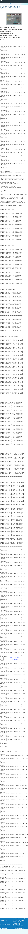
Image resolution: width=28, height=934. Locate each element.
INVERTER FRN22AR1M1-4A (5, 465)
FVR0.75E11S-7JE (17, 54)
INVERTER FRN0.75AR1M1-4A (6, 453)
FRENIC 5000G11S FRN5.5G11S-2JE (13, 562)
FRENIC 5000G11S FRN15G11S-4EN (13, 693)
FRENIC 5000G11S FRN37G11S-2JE (13, 581)
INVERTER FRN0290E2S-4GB (5, 389)
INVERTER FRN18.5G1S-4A (5, 519)
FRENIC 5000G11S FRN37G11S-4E (12, 704)
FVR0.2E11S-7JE (17, 49)
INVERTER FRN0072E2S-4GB (5, 379)
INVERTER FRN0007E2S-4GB (5, 370)
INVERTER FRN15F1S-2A (5, 411)
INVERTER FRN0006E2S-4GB (5, 369)
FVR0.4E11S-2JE (17, 84)
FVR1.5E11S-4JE (17, 119)
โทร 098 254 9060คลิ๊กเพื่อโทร (14, 658)
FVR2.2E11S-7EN (17, 76)
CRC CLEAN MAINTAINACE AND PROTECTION (15, 178)
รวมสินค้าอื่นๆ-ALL (20, 205)
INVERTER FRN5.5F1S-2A (5, 407)
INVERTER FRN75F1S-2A (5, 421)
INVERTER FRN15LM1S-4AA (5, 894)
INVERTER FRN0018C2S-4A (5, 280)
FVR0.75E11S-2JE (17, 87)
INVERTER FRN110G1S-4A (5, 530)
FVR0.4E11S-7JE (17, 51)
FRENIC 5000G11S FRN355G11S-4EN (13, 736)
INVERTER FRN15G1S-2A (5, 493)
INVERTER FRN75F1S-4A (5, 443)
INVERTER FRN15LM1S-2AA (5, 875)
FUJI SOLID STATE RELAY (22, 176)
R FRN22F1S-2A (7, 414)
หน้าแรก (2, 6)
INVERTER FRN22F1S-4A (5, 436)
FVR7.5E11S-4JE (17, 130)
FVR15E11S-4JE (17, 136)
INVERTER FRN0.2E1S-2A (5, 301)
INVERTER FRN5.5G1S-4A (5, 513)
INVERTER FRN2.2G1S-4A (5, 511)
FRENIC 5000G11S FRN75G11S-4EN (13, 712)
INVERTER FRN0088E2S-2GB (5, 362)
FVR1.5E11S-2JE (17, 89)
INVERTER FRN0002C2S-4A (5, 272)
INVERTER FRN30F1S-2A (5, 415)
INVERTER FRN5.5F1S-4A (5, 429)
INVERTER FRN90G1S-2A (5, 504)
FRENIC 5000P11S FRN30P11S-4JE (12, 818)
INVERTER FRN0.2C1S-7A (5, 212)
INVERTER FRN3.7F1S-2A (5, 406)
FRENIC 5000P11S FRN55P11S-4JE (12, 826)
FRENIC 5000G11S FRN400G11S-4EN (13, 739)
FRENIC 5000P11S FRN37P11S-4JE (12, 820)
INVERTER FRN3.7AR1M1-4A (6, 457)
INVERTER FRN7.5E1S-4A (5, 327)
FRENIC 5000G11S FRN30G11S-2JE (13, 579)
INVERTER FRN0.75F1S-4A (5, 424)
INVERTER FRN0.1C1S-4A (5, 231)
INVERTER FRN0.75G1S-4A (5, 508)
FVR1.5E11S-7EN (17, 73)
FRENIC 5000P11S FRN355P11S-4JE (13, 853)
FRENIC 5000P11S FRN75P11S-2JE (12, 780)
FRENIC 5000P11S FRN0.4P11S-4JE (13, 788)
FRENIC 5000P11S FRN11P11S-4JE (12, 807)
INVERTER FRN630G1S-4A (5, 543)
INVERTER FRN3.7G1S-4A (5, 512)
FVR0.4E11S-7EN (17, 68)
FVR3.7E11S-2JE (17, 95)
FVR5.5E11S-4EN (17, 157)
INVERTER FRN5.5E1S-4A (5, 326)
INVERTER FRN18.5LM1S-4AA (6, 897)
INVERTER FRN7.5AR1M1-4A (6, 460)
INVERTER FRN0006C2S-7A (5, 250)
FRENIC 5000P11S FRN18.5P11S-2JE (13, 763)
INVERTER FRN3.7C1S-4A (5, 239)
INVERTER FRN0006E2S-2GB (5, 351)
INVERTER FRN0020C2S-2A (5, 264)
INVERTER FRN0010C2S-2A (5, 261)
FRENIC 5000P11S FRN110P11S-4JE (13, 834)
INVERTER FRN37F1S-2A (5, 417)
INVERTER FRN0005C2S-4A (5, 275)
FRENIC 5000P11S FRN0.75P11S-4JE (13, 791)
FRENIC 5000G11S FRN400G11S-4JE (13, 663)
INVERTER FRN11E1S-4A (5, 329)
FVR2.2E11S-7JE (17, 59)
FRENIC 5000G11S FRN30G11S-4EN (13, 701)
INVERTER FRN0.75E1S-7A (5, 295)
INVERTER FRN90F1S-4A (5, 444)
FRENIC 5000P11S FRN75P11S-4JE (12, 829)
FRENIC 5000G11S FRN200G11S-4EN (13, 725)
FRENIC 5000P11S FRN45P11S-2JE (12, 774)
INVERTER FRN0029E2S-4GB (5, 374)
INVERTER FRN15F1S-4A (5, 433)
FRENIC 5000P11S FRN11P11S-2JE (12, 758)
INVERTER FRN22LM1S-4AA (5, 900)
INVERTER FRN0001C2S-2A (5, 256)
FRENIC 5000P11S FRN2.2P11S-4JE (13, 796)
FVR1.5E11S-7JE (17, 57)
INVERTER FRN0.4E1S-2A (5, 303)
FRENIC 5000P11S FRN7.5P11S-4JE (13, 804)
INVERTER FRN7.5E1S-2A (5, 311)
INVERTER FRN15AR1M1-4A (5, 462)
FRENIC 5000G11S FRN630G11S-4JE (13, 668)
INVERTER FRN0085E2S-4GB (5, 381)
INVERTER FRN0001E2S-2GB (5, 347)
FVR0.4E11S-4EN (17, 144)
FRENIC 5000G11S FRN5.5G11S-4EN (13, 685)
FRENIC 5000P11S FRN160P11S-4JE (13, 839)
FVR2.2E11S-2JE (17, 92)
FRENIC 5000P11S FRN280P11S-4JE (13, 848)
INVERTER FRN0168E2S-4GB (5, 385)
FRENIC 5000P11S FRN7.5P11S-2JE (13, 755)
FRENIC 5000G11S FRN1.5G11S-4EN (13, 676)
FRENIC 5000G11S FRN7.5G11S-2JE (13, 565)
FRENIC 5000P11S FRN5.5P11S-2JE (13, 752)
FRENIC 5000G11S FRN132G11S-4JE (13, 644)
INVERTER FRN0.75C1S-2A (5, 224)
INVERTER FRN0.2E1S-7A (5, 292)
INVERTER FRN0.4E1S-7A (5, 293)
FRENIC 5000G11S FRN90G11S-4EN (13, 714)
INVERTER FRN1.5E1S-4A (5, 322)
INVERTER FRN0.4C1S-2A (5, 223)
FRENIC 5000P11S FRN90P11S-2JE (12, 782)
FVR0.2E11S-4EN (17, 141)
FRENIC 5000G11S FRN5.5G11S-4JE (13, 608)
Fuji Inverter (7, 6)
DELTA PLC (11, 180)
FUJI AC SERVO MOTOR (10, 175)
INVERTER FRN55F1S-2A (5, 420)
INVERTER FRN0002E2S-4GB (5, 366)
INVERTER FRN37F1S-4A (5, 439)
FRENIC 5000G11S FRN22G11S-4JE (13, 622)
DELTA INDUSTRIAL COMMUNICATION (14, 189)
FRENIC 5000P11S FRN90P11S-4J (12, 831)
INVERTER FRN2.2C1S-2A (5, 227)
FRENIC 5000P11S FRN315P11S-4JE (13, 850)
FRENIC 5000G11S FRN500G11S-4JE (13, 666)
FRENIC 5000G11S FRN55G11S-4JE (13, 633)
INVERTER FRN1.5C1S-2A (5, 225)
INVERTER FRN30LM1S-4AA (5, 903)
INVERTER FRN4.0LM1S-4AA (6, 884)
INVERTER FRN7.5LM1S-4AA (6, 889)
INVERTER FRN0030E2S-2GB (5, 356)
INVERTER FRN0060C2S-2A (5, 269)
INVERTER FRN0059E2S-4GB (5, 378)
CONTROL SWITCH (15, 199)
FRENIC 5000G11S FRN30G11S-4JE (13, 625)
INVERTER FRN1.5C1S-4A (5, 236)
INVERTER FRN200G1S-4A (5, 534)
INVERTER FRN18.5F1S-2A (5, 413)
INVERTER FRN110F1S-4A (5, 445)
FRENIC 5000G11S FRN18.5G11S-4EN (13, 695)
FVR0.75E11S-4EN (17, 146)
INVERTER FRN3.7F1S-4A (5, 428)
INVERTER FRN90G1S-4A (5, 528)
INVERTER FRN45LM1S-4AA (5, 908)
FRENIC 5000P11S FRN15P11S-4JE (12, 810)
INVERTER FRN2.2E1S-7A (5, 297)
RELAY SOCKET (7, 199)
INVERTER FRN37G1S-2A (5, 498)
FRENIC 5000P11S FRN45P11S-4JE (12, 823)
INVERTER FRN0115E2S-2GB (5, 363)
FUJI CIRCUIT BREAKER (17, 172)
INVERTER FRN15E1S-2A (5, 314)
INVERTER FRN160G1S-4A (5, 532)
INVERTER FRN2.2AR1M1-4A (6, 456)
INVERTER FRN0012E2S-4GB (5, 371)
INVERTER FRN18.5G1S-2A (5, 494)
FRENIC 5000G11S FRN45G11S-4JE (13, 630)
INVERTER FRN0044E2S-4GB (5, 377)
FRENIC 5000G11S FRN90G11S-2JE (13, 592)
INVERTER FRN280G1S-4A (5, 536)
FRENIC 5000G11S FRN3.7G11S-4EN (13, 682)
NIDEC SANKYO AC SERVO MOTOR (17, 194)
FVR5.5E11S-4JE (17, 127)
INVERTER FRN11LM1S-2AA (5, 873)
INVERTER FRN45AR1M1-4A (5, 469)
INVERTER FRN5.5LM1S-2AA (6, 867)
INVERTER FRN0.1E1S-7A (5, 290)
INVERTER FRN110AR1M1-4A (6, 475)
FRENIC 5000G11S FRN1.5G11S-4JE (13, 600)
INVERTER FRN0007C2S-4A (5, 276)
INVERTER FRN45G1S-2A (5, 500)
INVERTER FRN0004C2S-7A (5, 249)
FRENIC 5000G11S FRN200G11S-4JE (13, 649)
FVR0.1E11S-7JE (17, 46)
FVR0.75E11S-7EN (17, 70)
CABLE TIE (13, 202)
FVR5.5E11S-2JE (17, 98)
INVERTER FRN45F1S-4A (5, 440)
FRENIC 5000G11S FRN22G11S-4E (12, 698)
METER (8, 202)
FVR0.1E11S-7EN (17, 62)
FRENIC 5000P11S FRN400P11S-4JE (13, 856)
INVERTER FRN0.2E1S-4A (5, 318)
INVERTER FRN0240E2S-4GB (5, 388)
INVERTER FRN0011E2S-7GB (5, 344)
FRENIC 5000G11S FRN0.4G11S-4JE (13, 595)
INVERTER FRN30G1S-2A (5, 497)
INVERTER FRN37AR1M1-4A (5, 468)
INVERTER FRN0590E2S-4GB (5, 394)
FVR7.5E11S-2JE (17, 100)
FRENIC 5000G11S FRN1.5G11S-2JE (13, 554)
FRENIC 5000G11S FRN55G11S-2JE (13, 587)
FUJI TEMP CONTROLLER (11, 176)
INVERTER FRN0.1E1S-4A (5, 316)
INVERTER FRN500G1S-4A (5, 542)
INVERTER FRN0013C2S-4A (5, 279)
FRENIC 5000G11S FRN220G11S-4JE (13, 652)
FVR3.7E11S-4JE (17, 125)
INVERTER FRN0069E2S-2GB (5, 360)
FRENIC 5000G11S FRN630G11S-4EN (13, 744)
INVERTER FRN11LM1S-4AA (5, 892)
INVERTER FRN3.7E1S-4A (5, 324)
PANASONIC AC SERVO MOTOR (14, 191)
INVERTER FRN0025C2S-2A (5, 265)
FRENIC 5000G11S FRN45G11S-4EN (13, 706)
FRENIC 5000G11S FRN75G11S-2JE (13, 589)
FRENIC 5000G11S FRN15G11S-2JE (13, 570)
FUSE (7, 205)
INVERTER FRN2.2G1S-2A (5, 486)
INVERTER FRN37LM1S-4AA (5, 905)
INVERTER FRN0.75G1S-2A (5, 483)
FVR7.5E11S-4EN (17, 160)
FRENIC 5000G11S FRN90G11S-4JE (13, 638)
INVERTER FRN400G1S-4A (5, 540)
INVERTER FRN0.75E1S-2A (5, 304)
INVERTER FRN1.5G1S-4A (5, 509)
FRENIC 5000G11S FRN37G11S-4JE (13, 627)
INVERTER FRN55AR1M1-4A (5, 470)
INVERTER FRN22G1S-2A (5, 496)
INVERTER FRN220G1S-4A (5, 535)
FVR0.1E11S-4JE (17, 108)
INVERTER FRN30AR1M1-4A (5, 466)
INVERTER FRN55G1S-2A (5, 501)
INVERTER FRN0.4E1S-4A (5, 319)
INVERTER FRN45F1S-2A (5, 418)
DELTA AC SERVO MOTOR (11, 183)
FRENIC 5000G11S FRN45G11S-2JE (13, 584)
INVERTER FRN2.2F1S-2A (5, 405)
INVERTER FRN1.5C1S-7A (5, 216)
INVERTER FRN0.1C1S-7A (5, 210)
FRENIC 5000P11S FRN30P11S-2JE (12, 769)
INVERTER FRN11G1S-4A (5, 516)
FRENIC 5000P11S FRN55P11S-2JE (12, 777)
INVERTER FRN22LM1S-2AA (5, 881)
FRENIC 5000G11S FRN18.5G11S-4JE (13, 619)
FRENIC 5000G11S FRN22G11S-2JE (13, 576)
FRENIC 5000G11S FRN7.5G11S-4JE (13, 611)
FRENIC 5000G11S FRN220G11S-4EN (13, 728)
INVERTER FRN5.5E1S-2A (5, 309)
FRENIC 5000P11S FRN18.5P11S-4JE (13, 812)
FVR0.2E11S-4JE (17, 111)
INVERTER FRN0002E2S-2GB (5, 348)
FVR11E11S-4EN (17, 163)
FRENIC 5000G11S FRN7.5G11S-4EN (13, 687)
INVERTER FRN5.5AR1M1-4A (6, 458)
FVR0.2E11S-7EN (17, 65)
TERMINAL (10, 205)
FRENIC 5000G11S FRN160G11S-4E (13, 723)
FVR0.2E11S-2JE (17, 81)
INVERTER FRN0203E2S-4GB (5, 386)
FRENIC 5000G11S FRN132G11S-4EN (13, 720)
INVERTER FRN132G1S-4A (5, 531)
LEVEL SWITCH (20, 198)
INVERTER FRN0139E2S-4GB (5, 384)
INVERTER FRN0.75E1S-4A (5, 320)
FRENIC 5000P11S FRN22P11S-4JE (12, 815)
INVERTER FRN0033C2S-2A (5, 267)
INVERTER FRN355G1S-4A (5, 539)
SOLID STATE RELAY (14, 201)
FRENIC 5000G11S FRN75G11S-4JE (13, 636)
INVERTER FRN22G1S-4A (5, 520)
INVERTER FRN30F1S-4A (5, 437)
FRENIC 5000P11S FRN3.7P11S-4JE (13, 799)
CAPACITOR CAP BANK (20, 202)
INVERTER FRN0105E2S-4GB (5, 382)
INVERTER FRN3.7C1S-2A (5, 228)
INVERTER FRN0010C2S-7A (5, 252)
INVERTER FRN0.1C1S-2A (5, 220)
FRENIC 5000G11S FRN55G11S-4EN (13, 709)
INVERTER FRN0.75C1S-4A (5, 235)
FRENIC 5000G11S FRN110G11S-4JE (13, 641)
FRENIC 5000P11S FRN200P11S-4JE (13, 842)
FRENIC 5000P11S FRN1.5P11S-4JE (13, 793)
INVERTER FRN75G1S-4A (5, 527)
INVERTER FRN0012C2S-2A (5, 263)
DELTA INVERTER (9, 179)
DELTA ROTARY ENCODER (9, 186)
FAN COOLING (13, 198)
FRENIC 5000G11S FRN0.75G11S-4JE (13, 598)
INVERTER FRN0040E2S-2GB (5, 358)
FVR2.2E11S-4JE (17, 122)
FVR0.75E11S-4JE (17, 117)
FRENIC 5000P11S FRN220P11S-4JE (13, 845)
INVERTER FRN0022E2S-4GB (5, 373)
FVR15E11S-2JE (17, 106)
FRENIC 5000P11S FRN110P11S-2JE (13, 785)
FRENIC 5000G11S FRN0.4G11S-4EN (13, 671)
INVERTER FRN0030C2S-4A (5, 283)
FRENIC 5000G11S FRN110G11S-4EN (13, 717)
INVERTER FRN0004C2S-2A (5, 259)
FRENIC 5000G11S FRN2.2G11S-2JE (13, 557)
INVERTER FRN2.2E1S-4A (5, 323)
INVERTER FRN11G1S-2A (5, 492)
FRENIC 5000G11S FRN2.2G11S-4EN (13, 679)
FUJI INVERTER (9, 172)
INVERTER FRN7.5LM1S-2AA (6, 870)
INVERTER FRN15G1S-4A (5, 517)
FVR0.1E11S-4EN (17, 138)
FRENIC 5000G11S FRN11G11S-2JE (13, 568)
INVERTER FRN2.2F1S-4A (5, 426)
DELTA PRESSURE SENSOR (11, 187)
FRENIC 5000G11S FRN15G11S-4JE (13, 617)
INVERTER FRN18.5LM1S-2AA (6, 878)
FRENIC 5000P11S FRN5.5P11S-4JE (13, 801)
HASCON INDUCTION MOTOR (16, 197)
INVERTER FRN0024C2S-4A (5, 282)
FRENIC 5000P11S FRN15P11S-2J (12, 761)
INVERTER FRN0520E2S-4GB (5, 393)
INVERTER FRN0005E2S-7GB (5, 341)
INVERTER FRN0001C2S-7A (5, 246)
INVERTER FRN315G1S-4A (5, 538)
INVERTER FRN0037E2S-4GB (5, 375)
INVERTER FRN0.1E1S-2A (5, 300)
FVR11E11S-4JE (17, 133)
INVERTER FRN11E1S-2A (5, 312)
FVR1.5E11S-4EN (17, 149)
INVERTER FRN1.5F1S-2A (5, 403)
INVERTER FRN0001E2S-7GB (5, 337)
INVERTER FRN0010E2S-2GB (5, 352)
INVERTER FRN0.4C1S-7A (5, 213)
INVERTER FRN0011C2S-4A (5, 278)
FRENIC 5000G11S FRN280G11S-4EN (13, 731)
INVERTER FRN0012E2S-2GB (5, 354)
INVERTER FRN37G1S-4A (5, 523)
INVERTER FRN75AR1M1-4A (5, 472)
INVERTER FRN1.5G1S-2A (5, 485)
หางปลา (14, 205)
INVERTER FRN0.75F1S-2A (5, 402)
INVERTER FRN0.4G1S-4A (5, 506)
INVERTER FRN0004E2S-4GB (5, 367)
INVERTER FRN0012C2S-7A (5, 253)
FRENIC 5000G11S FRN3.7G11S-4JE (13, 606)
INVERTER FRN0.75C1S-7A (5, 214)
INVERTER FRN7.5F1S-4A (5, 430)
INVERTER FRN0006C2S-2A (5, 260)
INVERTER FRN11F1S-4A (5, 432)
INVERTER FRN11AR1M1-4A (5, 461)
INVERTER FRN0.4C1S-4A (5, 233)
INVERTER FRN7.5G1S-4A (5, 515)
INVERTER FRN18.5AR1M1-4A (6, 464)
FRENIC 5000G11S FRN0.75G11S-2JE (13, 551)
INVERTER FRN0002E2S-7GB (5, 339)
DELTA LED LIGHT (11, 182)
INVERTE (2, 414)
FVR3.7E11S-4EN (17, 155)
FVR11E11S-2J (16, 103)
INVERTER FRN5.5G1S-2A (5, 489)
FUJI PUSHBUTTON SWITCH (16, 174)
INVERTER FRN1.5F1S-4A (5, 425)
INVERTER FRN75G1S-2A (5, 502)
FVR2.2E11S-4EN (17, 152)
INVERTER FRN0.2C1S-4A (5, 232)
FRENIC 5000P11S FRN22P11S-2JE (12, 766)
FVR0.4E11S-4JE (17, 114)
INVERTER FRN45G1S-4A (5, 524)
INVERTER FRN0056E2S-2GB (5, 359)
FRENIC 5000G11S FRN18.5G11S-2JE (13, 573)
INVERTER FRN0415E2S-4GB (5, 392)
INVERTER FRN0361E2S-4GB (5, 390)
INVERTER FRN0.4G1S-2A (5, 482)
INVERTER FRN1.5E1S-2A (5, 305)
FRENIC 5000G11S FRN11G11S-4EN (13, 690)
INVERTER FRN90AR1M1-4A (5, 473)
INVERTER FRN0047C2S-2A (5, 268)
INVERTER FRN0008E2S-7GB (5, 343)
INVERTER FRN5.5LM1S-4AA (6, 886)
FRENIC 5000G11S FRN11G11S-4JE (13, 614)
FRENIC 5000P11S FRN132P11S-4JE (13, 837)
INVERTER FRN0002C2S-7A (5, 248)
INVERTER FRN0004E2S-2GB (5, 350)
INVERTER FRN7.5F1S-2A (5, 409)
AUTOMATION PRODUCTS (7, 171)
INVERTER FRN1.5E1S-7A (5, 296)
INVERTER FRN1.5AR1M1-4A (6, 454)
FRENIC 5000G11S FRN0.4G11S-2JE (13, 549)
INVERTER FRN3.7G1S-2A (5, 487)
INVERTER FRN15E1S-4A (5, 330)
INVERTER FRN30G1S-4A (5, 521)
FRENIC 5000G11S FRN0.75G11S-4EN (13, 674)
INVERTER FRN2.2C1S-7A (5, 217)
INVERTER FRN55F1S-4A (5, 441)
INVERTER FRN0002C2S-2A (5, 257)
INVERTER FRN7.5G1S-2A (5, 490)
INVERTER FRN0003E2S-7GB (5, 340)
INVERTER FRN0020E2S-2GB (5, 355)
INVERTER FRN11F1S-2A (5, 410)
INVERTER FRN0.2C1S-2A (5, 221)
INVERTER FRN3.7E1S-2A (5, 308)
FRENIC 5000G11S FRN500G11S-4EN (13, 742)
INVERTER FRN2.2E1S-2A (5, 307)
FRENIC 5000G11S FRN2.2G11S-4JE (13, 603)
